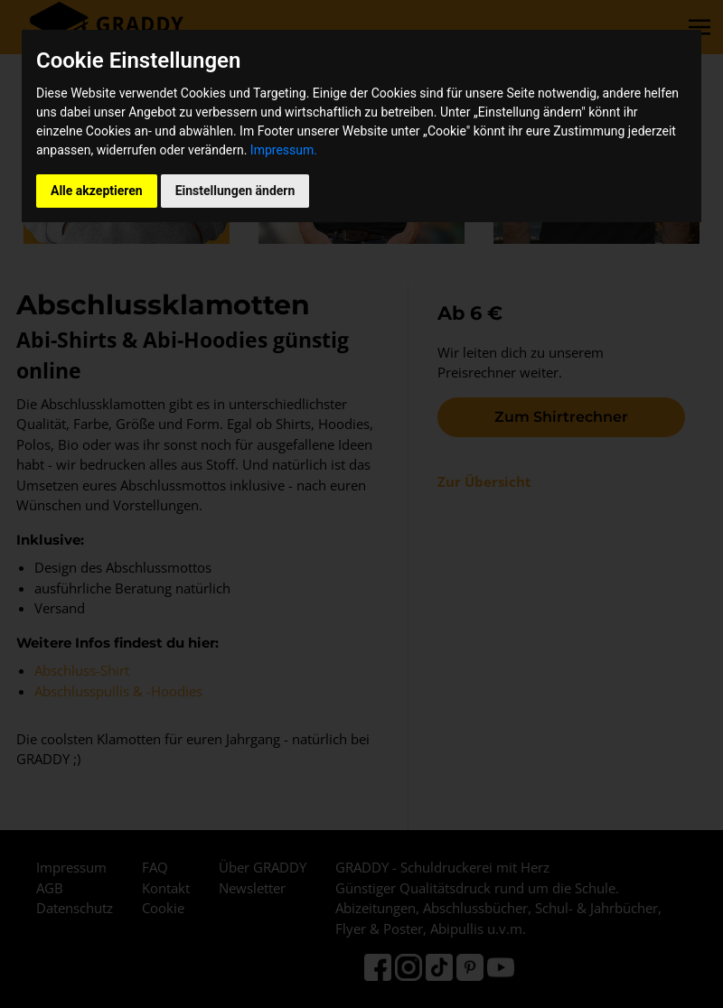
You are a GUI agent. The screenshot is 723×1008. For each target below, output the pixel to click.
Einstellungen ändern (235, 190)
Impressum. (283, 150)
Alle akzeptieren (97, 190)
